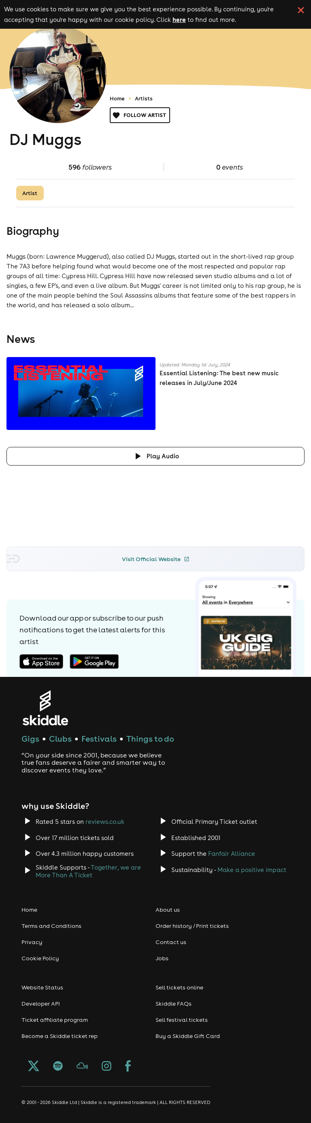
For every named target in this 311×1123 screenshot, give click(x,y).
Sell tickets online (179, 987)
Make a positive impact (251, 870)
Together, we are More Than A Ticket (88, 871)
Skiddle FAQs (174, 1003)
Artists (144, 98)
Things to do (150, 739)
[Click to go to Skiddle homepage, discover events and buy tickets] (45, 708)
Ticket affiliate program (54, 1019)
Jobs (162, 958)
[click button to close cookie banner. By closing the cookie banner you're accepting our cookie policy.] (301, 10)
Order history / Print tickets (192, 925)
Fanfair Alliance (231, 853)
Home (117, 98)
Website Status (42, 987)
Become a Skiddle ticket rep (59, 1036)
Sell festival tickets (182, 1019)
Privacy (32, 942)
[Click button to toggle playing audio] (155, 456)
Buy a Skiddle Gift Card (188, 1036)
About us (168, 909)
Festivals (99, 739)
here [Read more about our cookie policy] (179, 19)
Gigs (30, 739)
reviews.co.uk (104, 821)
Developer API (40, 1003)
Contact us (171, 942)
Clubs (60, 739)
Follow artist (140, 115)
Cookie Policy (40, 958)
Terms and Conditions (51, 925)
